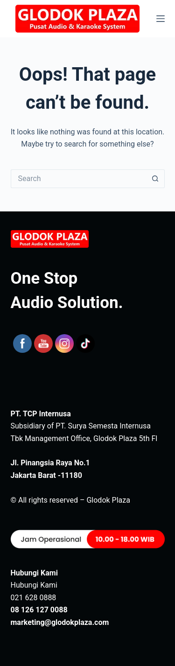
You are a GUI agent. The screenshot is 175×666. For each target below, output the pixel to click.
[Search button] (155, 178)
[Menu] (160, 18)
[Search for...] (78, 178)
